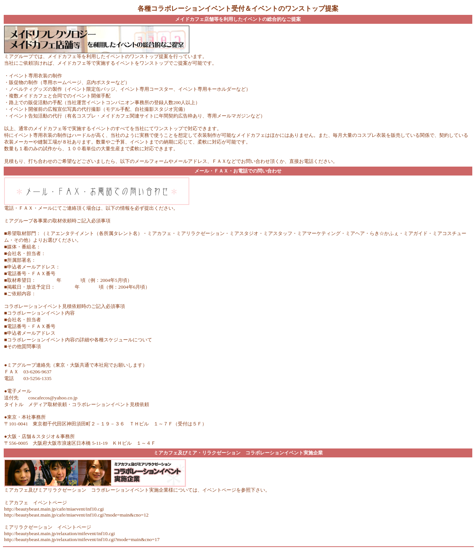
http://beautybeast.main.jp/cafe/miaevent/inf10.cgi (54, 509)
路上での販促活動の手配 (35, 102)
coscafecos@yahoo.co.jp (52, 398)
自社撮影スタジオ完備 (159, 109)
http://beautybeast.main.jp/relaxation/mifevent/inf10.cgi (59, 533)
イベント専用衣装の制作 (35, 75)
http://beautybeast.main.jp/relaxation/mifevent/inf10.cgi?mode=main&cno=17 (82, 539)
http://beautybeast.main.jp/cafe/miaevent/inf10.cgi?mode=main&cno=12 (76, 515)
